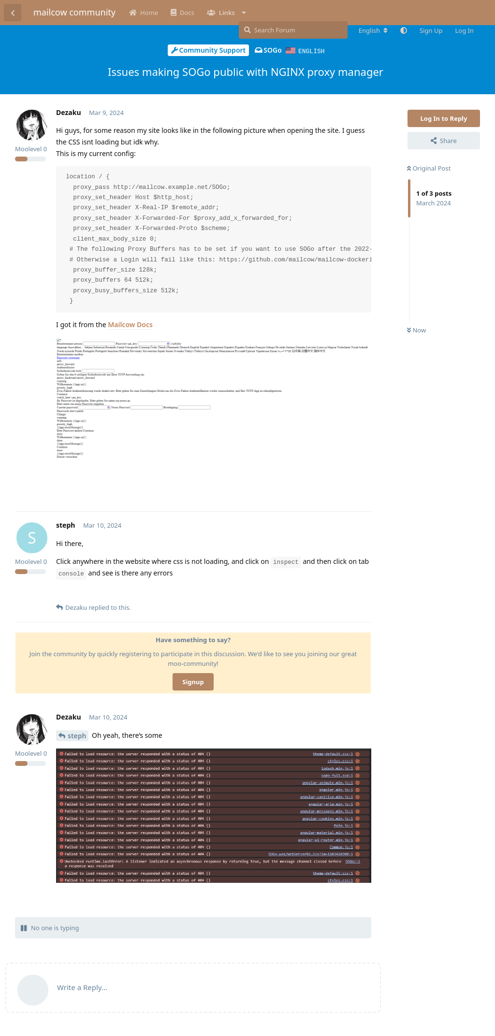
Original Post (429, 167)
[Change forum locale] (373, 30)
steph (77, 735)
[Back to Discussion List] (12, 12)
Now (416, 329)
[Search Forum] (293, 30)
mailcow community (74, 12)
